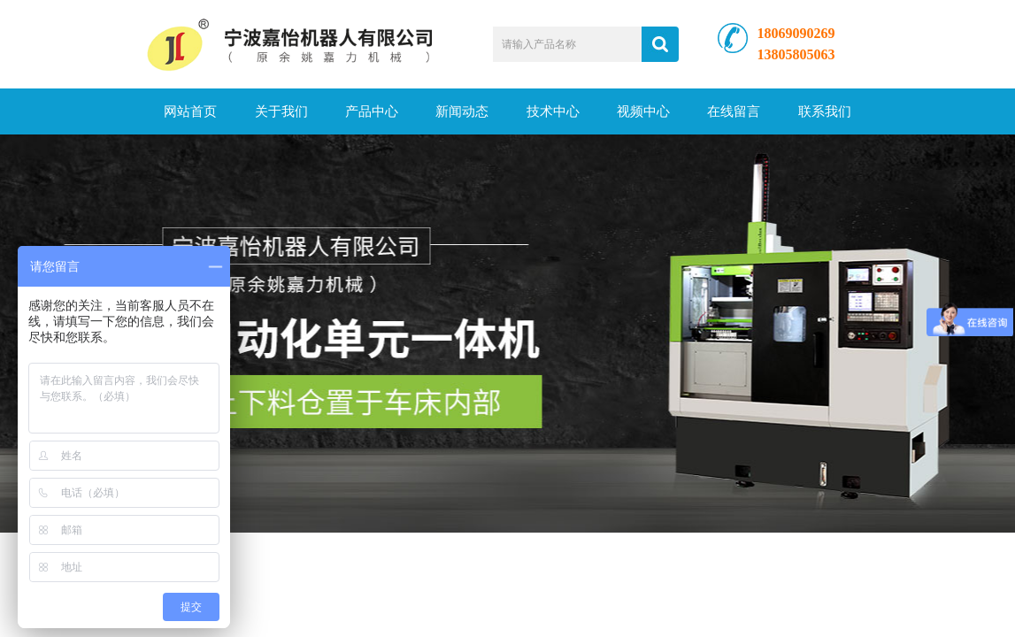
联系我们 (824, 111)
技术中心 (553, 111)
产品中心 (371, 111)
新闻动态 (461, 111)
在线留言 (733, 111)
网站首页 (190, 111)
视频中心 (643, 111)
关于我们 (281, 111)
